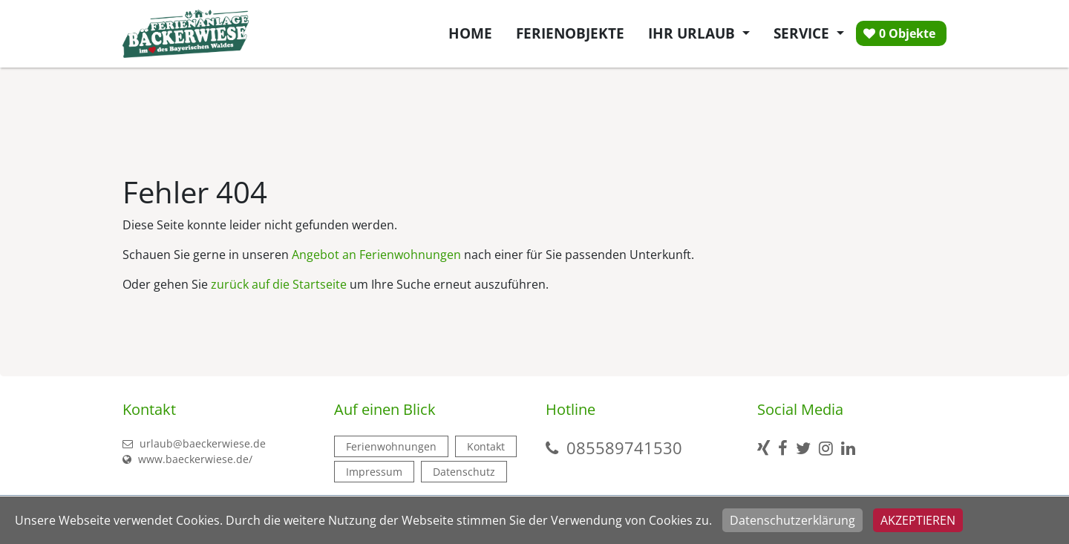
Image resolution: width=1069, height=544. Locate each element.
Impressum (374, 472)
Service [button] (803, 33)
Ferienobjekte (570, 33)
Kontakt (486, 446)
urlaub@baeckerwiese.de (194, 443)
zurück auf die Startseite (279, 284)
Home (470, 33)
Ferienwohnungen (391, 446)
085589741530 (624, 447)
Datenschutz (464, 472)
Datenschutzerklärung (792, 520)
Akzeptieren (917, 520)
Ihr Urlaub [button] (693, 33)
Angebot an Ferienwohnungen (376, 254)
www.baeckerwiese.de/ (187, 459)
